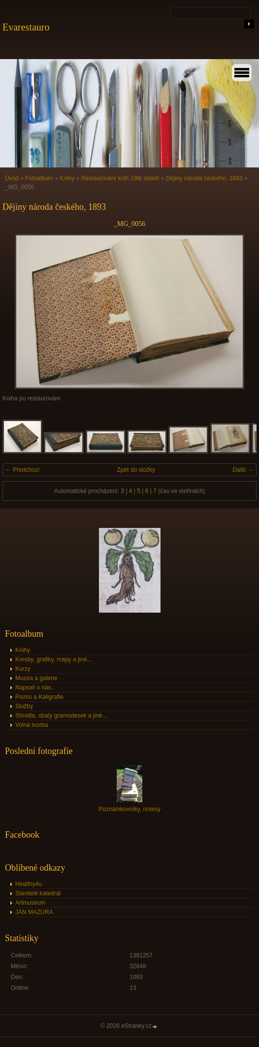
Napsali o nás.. (34, 687)
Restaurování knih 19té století (120, 178)
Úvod (12, 178)
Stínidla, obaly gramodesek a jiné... (61, 715)
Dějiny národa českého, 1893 (204, 178)
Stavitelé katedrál (38, 893)
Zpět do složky (136, 469)
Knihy (67, 178)
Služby (24, 706)
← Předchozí (22, 469)
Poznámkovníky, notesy (129, 809)
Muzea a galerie (36, 678)
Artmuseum (30, 902)
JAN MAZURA (34, 912)
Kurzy (23, 668)
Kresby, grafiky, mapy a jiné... (53, 659)
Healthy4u (28, 884)
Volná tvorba (31, 724)
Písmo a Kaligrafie (39, 696)
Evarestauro (26, 27)
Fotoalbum (39, 178)
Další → (243, 469)
